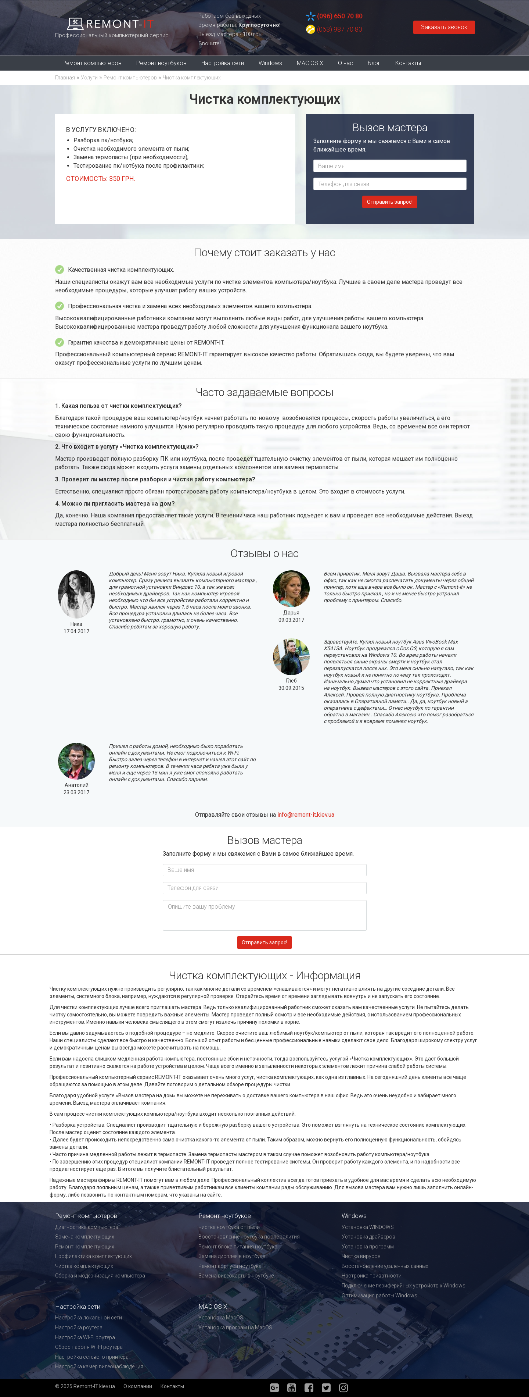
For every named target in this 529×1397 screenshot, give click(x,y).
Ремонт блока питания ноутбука (237, 1247)
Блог (374, 63)
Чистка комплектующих (84, 1266)
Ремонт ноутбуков (161, 63)
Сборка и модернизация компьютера (100, 1276)
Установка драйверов (368, 1237)
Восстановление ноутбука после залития (249, 1237)
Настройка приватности (372, 1276)
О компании (137, 1386)
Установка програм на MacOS (235, 1327)
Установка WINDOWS (368, 1227)
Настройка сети (222, 63)
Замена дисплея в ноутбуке (231, 1256)
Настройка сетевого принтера (92, 1357)
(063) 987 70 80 (339, 29)
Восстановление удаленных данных (385, 1266)
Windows (270, 63)
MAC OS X (310, 63)
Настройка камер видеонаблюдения (99, 1366)
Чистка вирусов (361, 1256)
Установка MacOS (220, 1318)
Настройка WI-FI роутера (85, 1337)
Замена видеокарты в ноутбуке (236, 1276)
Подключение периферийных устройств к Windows (403, 1286)
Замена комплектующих (84, 1237)
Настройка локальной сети (88, 1318)
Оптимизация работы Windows (379, 1295)
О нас (345, 63)
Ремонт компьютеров (92, 63)
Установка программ (368, 1247)
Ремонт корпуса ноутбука (230, 1266)
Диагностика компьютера (86, 1227)
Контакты (408, 63)
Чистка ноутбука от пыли (229, 1227)
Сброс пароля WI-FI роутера (89, 1347)
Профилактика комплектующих (93, 1256)
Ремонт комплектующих (84, 1247)
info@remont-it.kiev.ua (305, 814)
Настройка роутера (78, 1327)
